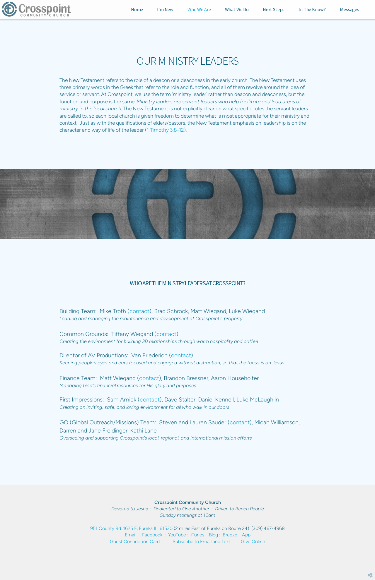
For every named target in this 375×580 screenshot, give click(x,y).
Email (130, 535)
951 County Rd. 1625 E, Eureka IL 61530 (131, 528)
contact (139, 311)
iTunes (197, 535)
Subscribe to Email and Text (201, 541)
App (246, 535)
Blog (213, 535)
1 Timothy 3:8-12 (165, 130)
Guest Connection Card (135, 541)
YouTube (177, 535)
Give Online (253, 541)
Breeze (230, 535)
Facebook (152, 535)
